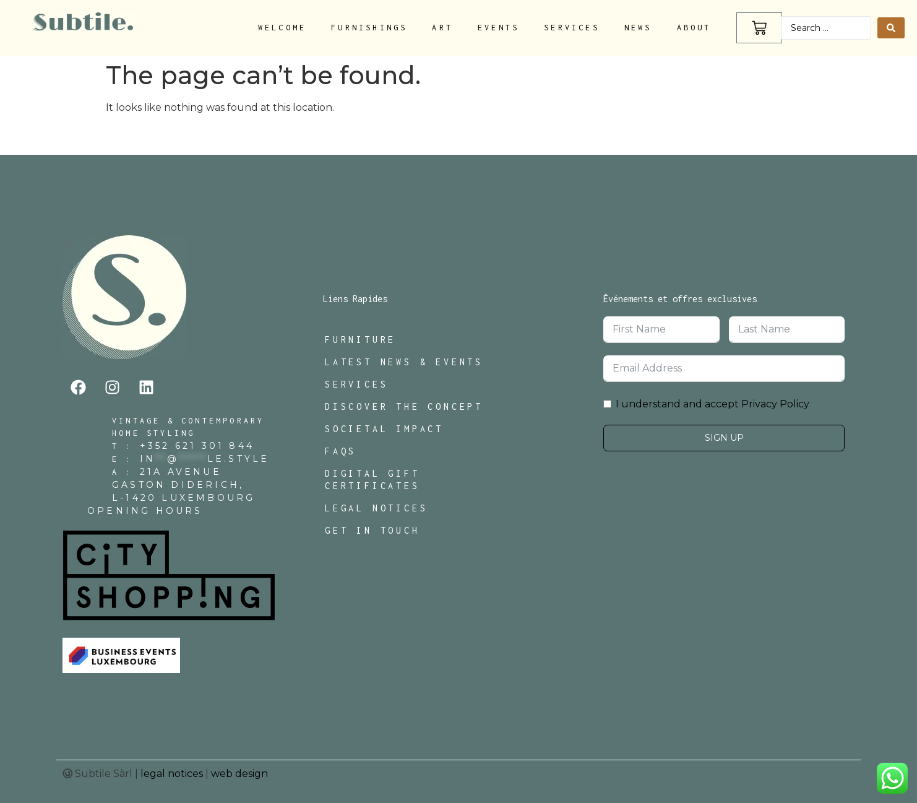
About (694, 27)
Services (572, 27)
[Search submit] (891, 27)
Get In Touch (372, 530)
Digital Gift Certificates (372, 479)
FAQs (340, 451)
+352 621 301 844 (197, 445)
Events (498, 27)
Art (442, 27)
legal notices (171, 773)
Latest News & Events (404, 362)
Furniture (360, 339)
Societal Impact (384, 428)
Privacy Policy (775, 404)
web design (239, 773)
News (638, 27)
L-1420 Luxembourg (183, 497)
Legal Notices (376, 508)
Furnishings (369, 27)
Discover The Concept (404, 406)
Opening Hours (145, 510)
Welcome (282, 27)
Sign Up (724, 437)
